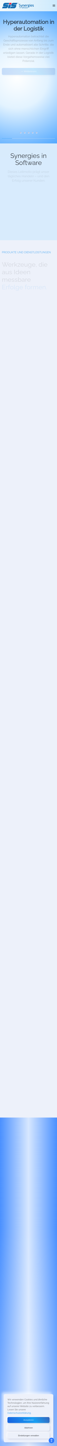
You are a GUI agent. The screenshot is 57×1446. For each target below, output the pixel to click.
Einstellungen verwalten (28, 1435)
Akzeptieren (28, 1420)
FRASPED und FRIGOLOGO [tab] (36, 132)
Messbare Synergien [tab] (28, 132)
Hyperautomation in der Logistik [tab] (20, 132)
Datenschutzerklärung (19, 1413)
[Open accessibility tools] (52, 1441)
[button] (54, 5)
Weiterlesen (29, 71)
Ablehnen (28, 1428)
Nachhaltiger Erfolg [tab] (32, 132)
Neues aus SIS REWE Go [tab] (24, 132)
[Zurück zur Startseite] (18, 5)
